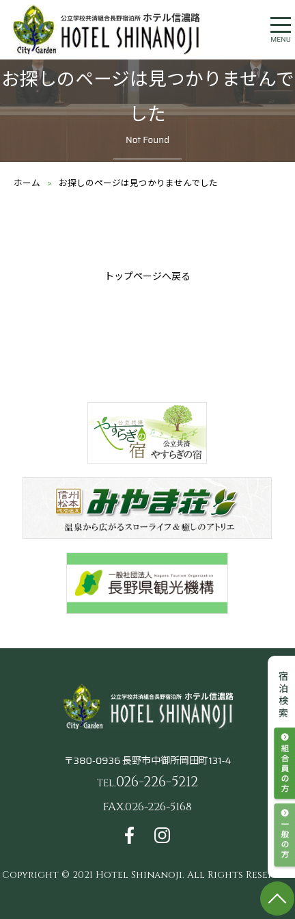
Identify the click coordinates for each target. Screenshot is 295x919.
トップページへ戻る (147, 276)
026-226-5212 (147, 782)
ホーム (27, 183)
